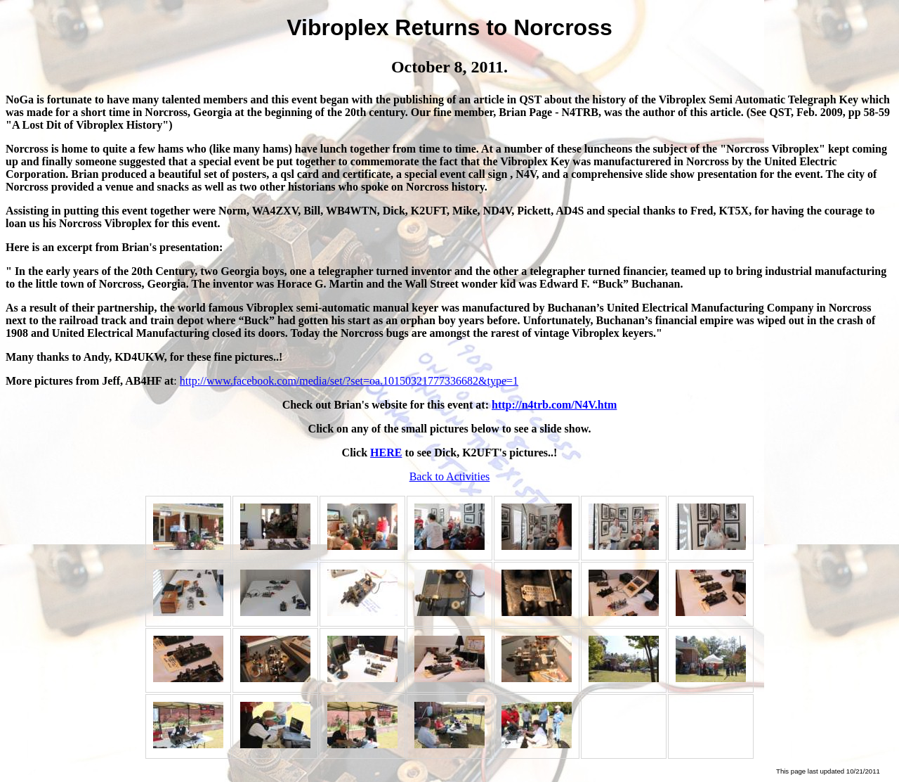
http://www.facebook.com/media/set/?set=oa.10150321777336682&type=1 (349, 381)
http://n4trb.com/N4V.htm (554, 405)
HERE (386, 453)
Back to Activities (449, 476)
